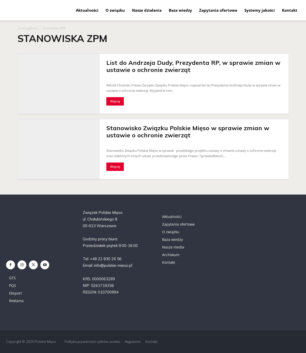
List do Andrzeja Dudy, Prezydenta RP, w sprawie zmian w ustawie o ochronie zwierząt (193, 66)
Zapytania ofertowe (218, 10)
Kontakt (289, 10)
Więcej (115, 101)
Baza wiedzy (180, 10)
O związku (115, 10)
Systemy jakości (259, 10)
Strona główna (28, 28)
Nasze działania (147, 10)
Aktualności (87, 10)
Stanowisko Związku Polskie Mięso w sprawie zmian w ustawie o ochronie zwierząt (187, 131)
